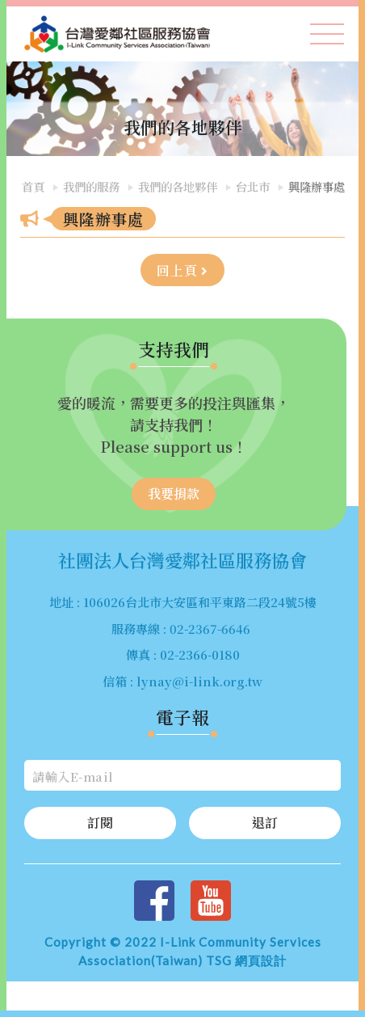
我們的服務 (91, 186)
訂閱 (100, 822)
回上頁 (182, 270)
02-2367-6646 (210, 628)
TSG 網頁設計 (246, 960)
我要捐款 (173, 493)
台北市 (253, 186)
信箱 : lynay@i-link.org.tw (182, 681)
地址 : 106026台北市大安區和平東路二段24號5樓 (183, 601)
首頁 (33, 186)
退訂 (265, 822)
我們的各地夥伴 (177, 186)
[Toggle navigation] (327, 34)
